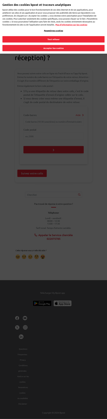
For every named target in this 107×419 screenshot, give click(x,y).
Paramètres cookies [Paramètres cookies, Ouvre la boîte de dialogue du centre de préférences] (53, 26)
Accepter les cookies (53, 43)
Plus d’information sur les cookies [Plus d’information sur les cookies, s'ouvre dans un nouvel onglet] (71, 20)
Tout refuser (53, 35)
